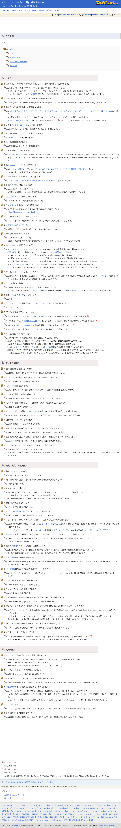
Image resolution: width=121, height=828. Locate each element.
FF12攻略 (43, 814)
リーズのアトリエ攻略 (97, 811)
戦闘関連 (13, 66)
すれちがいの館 (30, 321)
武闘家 (74, 290)
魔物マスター (18, 546)
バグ (84, 776)
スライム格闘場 (69, 169)
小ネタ (8, 798)
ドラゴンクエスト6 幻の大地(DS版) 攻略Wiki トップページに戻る (28, 782)
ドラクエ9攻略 (44, 805)
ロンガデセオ (56, 169)
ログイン (116, 15)
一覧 (60, 15)
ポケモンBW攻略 (72, 808)
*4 (73, 325)
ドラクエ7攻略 (19, 805)
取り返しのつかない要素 (15, 795)
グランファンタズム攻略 (78, 811)
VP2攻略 (8, 814)
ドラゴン (104, 276)
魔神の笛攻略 (59, 817)
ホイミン (57, 530)
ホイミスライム (51, 111)
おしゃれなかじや (33, 411)
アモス (105, 530)
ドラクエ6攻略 (7, 805)
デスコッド (39, 329)
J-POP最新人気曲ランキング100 (81, 820)
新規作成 (95, 15)
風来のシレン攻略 (55, 814)
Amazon (59, 820)
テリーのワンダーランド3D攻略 (38, 808)
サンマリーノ (11, 205)
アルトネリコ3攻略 (61, 811)
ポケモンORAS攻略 (87, 808)
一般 (11, 53)
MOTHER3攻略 (68, 814)
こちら (11, 441)
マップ (21, 225)
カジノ (8, 245)
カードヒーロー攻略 (96, 817)
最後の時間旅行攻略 (45, 817)
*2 (88, 316)
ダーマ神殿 (31, 94)
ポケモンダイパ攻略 (104, 808)
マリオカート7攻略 (100, 814)
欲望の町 (81, 169)
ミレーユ (47, 347)
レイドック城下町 (16, 169)
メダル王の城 (11, 225)
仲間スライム (14, 137)
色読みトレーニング (9, 820)
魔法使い (9, 534)
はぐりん (19, 120)
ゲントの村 (13, 154)
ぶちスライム (14, 111)
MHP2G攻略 (113, 814)
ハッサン (32, 347)
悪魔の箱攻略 (31, 817)
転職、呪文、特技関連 (18, 62)
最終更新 (66, 15)
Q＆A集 (9, 49)
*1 (59, 120)
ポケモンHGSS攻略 (58, 808)
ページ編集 (87, 15)
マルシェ (9, 197)
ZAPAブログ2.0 (111, 817)
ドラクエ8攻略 (31, 805)
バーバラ (39, 303)
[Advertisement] (60, 23)
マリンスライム (93, 111)
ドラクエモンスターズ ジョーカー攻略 (95, 805)
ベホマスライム (65, 111)
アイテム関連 (15, 57)
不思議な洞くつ (21, 511)
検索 (72, 15)
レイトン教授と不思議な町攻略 (13, 817)
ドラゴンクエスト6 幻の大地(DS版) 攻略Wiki (22, 2)
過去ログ (107, 15)
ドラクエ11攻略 (57, 805)
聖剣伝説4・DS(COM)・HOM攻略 (25, 814)
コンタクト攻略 (81, 817)
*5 (91, 636)
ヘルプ (77, 15)
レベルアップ (47, 524)
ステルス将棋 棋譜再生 (26, 820)
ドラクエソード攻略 (72, 805)
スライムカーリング (14, 165)
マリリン (28, 120)
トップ (55, 15)
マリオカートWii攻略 (84, 814)
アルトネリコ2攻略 (45, 811)
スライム (25, 111)
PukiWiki (15, 825)
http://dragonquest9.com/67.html (22, 212)
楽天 (65, 820)
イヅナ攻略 (70, 817)
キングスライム (79, 111)
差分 (101, 15)
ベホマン (11, 120)
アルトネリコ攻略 (29, 811)
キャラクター (17, 347)
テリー (8, 283)
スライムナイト (36, 111)
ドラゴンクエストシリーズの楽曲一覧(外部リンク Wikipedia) (33, 181)
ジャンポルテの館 (42, 169)
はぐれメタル (106, 111)
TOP (3, 43)
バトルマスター (37, 290)
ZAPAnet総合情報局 (9, 10)
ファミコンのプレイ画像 (46, 820)
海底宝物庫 (10, 687)
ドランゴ (18, 125)
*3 (96, 320)
